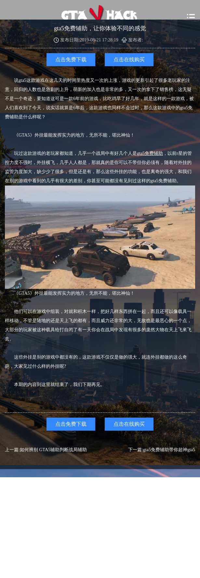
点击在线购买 (129, 59)
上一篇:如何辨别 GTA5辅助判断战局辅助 (46, 449)
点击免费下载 (71, 59)
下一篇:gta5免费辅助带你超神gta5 (161, 449)
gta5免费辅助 (150, 153)
